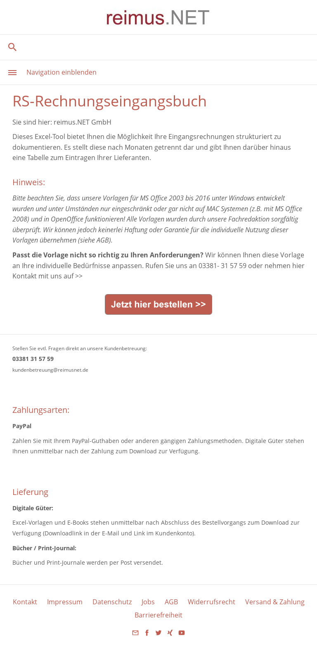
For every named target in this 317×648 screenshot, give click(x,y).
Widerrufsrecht (211, 601)
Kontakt (25, 601)
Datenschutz (112, 601)
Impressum (65, 601)
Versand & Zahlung (275, 601)
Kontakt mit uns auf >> (47, 275)
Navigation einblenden (61, 72)
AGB (171, 601)
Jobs (148, 601)
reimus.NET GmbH (82, 122)
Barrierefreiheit (158, 615)
